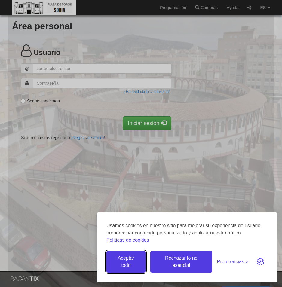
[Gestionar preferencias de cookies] (232, 262)
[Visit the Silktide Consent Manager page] (260, 262)
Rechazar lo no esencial (181, 261)
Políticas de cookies (127, 240)
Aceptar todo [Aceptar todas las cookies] (126, 261)
